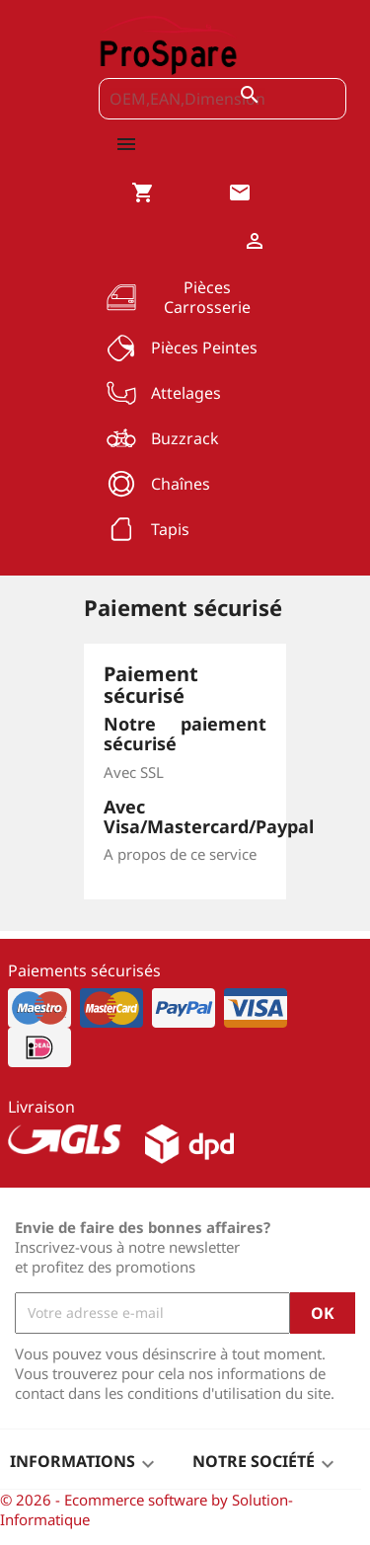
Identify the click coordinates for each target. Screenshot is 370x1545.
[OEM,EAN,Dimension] (222, 98)
